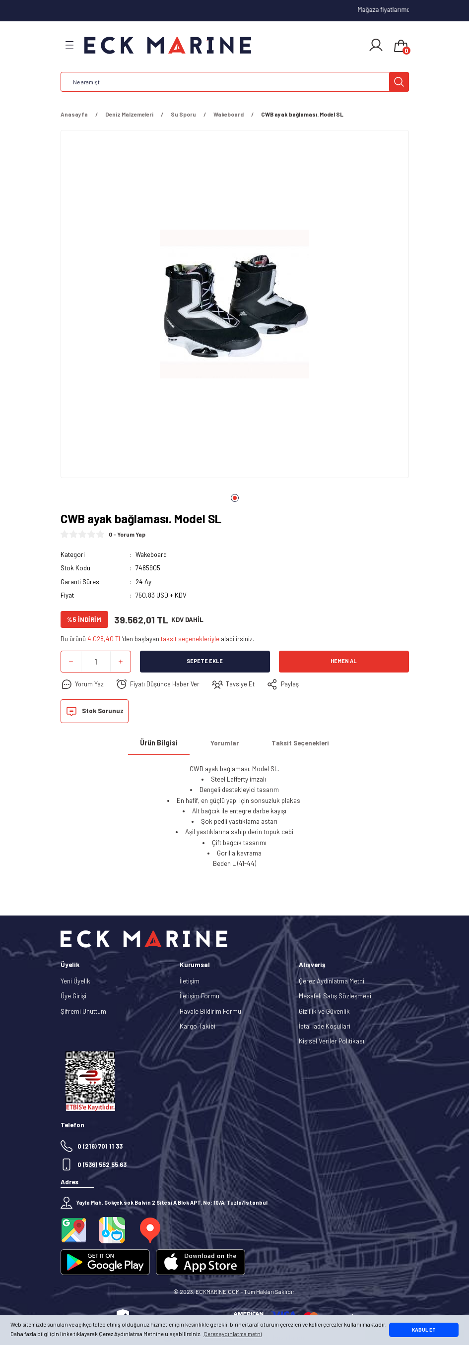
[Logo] (167, 45)
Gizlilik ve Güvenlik (324, 1011)
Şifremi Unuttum (83, 1011)
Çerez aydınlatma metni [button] (232, 1334)
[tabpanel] (235, 307)
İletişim (190, 981)
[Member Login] (376, 45)
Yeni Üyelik (75, 981)
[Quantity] (96, 661)
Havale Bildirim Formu (210, 1011)
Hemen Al (343, 661)
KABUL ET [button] (424, 1330)
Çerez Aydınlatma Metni (331, 981)
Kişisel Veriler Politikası (331, 1041)
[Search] (235, 82)
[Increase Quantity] (121, 661)
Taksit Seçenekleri (300, 743)
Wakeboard (151, 554)
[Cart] (401, 47)
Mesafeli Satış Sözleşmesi (335, 996)
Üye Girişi (73, 996)
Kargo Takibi (197, 1026)
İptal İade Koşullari (324, 1026)
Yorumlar (224, 743)
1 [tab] (235, 498)
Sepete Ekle (204, 661)
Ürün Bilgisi (159, 742)
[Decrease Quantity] (71, 661)
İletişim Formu (199, 996)
